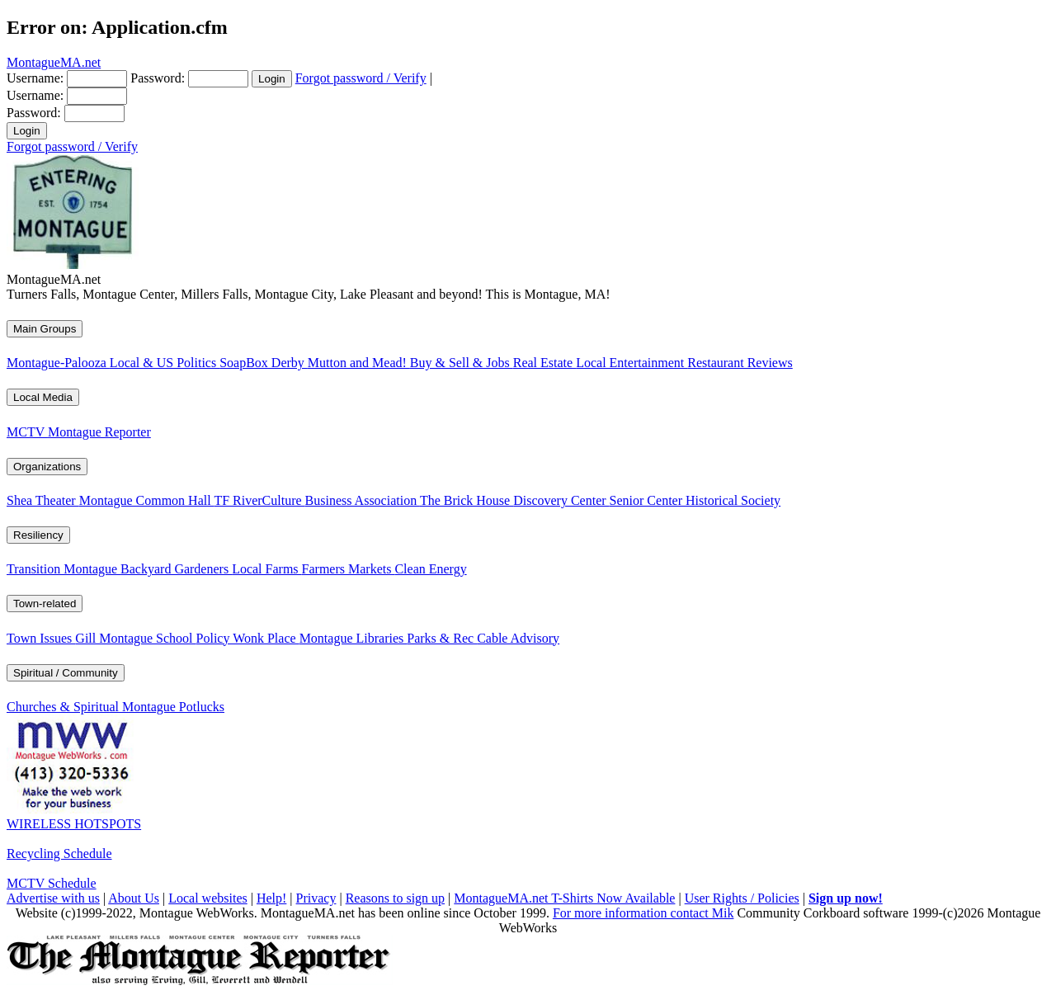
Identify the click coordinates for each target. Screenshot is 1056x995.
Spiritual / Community (65, 673)
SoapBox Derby (263, 363)
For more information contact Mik (643, 913)
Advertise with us (53, 898)
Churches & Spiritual (64, 707)
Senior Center (648, 500)
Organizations (47, 466)
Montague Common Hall (146, 500)
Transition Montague (63, 569)
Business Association (362, 500)
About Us (133, 898)
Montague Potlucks (173, 707)
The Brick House (466, 500)
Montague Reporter (99, 432)
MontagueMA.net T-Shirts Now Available (564, 898)
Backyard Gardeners (176, 569)
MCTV (27, 432)
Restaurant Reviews (740, 363)
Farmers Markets (348, 569)
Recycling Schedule (59, 853)
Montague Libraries (353, 638)
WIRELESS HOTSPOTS (74, 824)
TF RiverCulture (259, 500)
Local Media (43, 397)
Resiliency (38, 535)
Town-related (44, 603)
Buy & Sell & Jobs (461, 363)
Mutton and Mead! (359, 363)
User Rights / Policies (742, 898)
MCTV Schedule (52, 883)
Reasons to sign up (395, 898)
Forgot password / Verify (361, 78)
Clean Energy (430, 569)
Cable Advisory (518, 638)
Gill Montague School (135, 638)
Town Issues (41, 638)
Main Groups (44, 329)
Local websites (208, 898)
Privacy (316, 898)
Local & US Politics (164, 363)
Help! (271, 898)
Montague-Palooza (58, 363)
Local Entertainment (631, 363)
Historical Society (733, 500)
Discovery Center (561, 500)
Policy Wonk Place (247, 638)
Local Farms (266, 569)
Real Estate (544, 363)
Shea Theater (43, 500)
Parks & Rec (442, 638)
